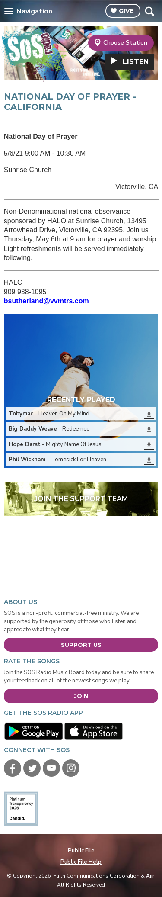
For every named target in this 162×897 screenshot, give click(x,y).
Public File (81, 851)
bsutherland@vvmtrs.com (46, 301)
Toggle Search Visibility (149, 11)
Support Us (81, 644)
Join (81, 695)
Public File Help (81, 862)
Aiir (150, 875)
